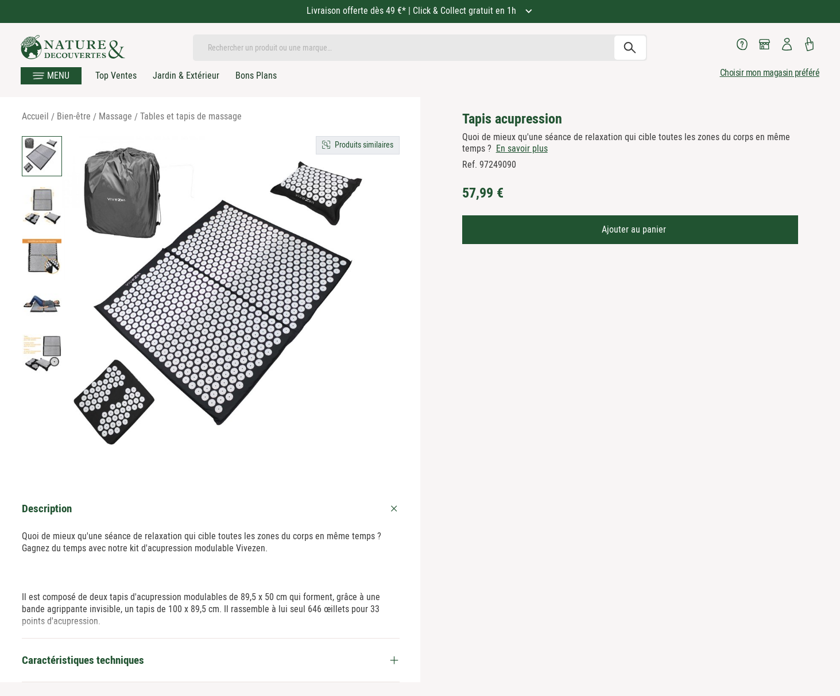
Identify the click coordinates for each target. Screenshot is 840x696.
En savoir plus (522, 148)
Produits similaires (364, 144)
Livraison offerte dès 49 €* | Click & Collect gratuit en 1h (412, 10)
